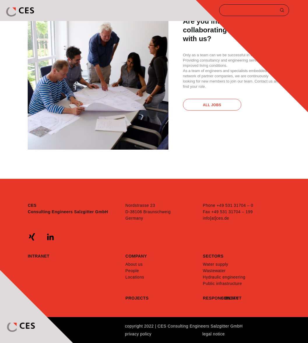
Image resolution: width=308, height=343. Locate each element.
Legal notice (213, 334)
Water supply (215, 264)
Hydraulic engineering (224, 277)
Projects (137, 298)
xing (32, 236)
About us (133, 264)
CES (20, 12)
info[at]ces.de (216, 218)
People (132, 270)
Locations (134, 277)
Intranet (39, 256)
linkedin (50, 236)
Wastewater (214, 270)
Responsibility (212, 298)
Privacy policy (138, 334)
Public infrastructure (222, 283)
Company (136, 256)
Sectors (213, 256)
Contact (230, 298)
